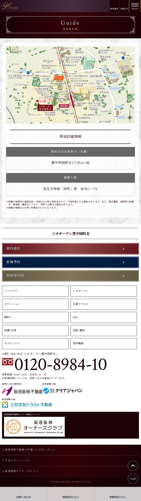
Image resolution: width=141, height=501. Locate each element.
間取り (8, 317)
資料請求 (114, 9)
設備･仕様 (10, 330)
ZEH (75, 317)
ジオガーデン (81, 291)
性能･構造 (79, 330)
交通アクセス (81, 304)
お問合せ (124, 9)
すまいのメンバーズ (17, 460)
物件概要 (78, 343)
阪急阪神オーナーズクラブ (21, 471)
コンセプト (10, 291)
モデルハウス (12, 343)
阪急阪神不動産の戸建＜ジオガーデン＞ (30, 449)
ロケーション (12, 304)
